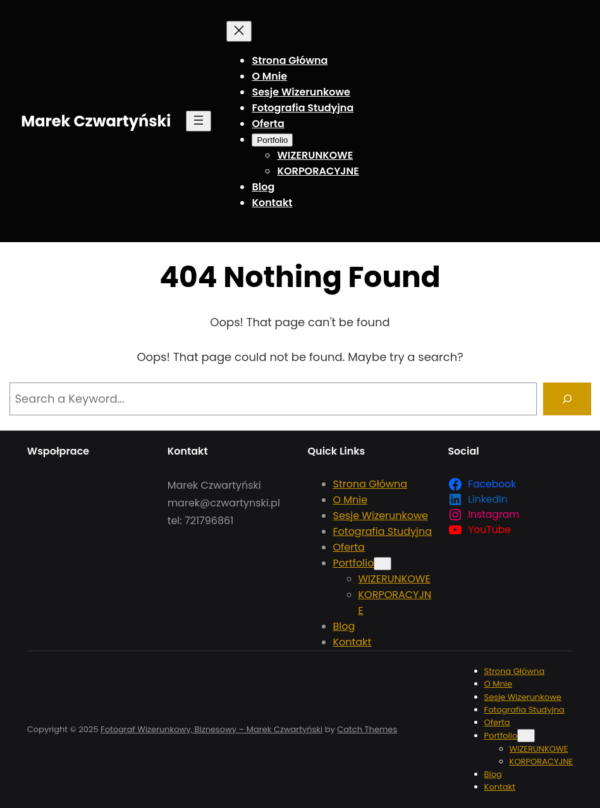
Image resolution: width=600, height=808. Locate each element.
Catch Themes (367, 729)
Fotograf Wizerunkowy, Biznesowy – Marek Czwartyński (211, 729)
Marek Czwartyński (96, 121)
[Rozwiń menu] (198, 121)
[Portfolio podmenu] (272, 140)
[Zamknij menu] (239, 31)
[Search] (567, 399)
